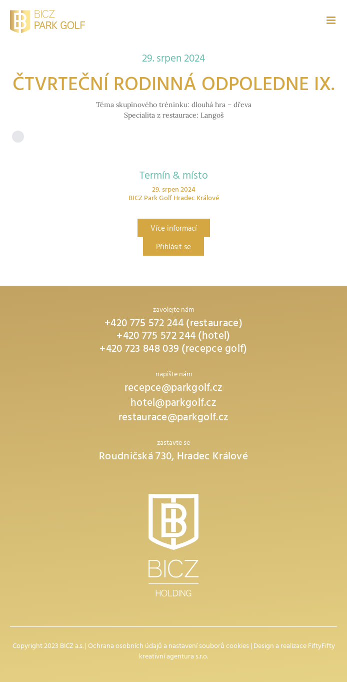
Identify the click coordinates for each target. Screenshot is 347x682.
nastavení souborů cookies (208, 646)
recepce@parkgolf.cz (173, 389)
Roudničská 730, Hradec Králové (173, 457)
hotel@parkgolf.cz (173, 404)
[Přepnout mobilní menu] (331, 20)
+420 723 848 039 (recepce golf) (173, 350)
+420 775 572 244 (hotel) (173, 337)
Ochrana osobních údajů (125, 646)
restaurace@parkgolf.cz (173, 418)
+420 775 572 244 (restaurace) (173, 324)
